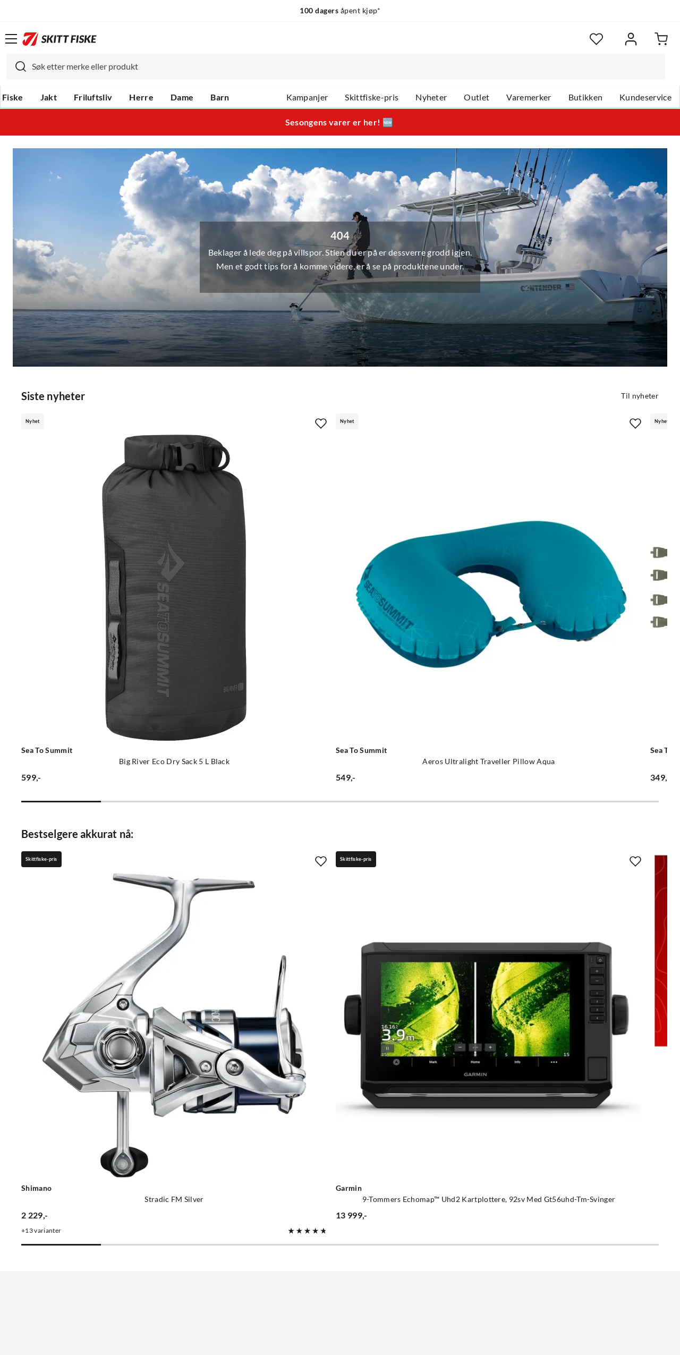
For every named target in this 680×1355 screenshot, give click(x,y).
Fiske (12, 97)
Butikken (585, 97)
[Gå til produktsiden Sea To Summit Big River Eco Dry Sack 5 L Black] (121, 533)
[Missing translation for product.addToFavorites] (214, 422)
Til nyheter (640, 395)
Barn (219, 97)
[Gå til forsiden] (59, 39)
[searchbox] (346, 66)
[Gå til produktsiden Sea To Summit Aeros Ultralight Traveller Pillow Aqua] (329, 533)
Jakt (48, 97)
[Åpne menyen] (11, 39)
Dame (182, 97)
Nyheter (431, 97)
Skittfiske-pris (371, 97)
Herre (141, 97)
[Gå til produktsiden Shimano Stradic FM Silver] (121, 865)
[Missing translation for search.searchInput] (16, 66)
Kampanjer (307, 97)
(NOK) (340, 1306)
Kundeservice (645, 97)
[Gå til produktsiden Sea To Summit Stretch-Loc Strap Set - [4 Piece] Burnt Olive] (538, 533)
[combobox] (335, 66)
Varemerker (528, 97)
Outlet (476, 97)
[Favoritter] (596, 39)
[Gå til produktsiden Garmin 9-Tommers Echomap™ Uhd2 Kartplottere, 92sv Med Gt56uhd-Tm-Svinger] (329, 865)
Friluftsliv (93, 97)
